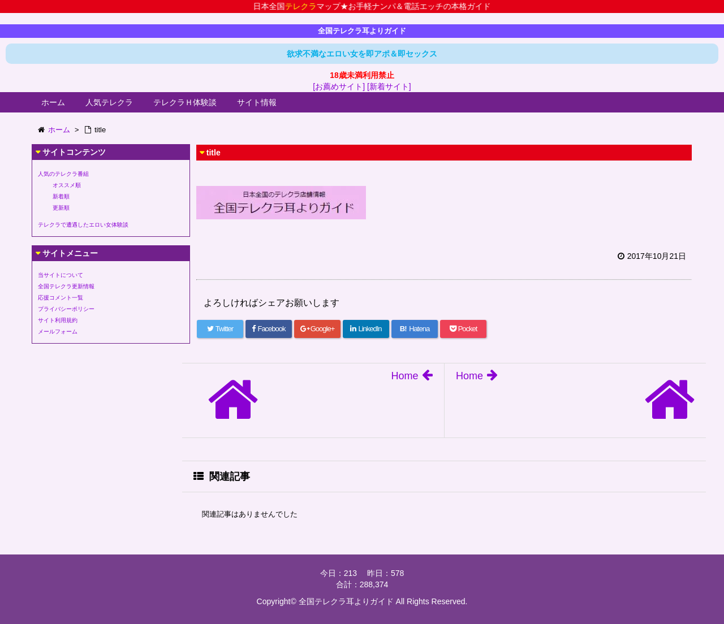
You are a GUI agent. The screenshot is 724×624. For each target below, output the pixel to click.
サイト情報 (257, 102)
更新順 (61, 208)
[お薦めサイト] (339, 86)
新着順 (61, 196)
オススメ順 (67, 185)
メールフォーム (57, 331)
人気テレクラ (109, 102)
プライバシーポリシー (66, 309)
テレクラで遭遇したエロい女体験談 (83, 225)
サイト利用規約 (57, 320)
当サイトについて (60, 275)
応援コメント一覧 (60, 297)
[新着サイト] (389, 86)
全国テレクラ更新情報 (66, 286)
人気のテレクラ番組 (63, 174)
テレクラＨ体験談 (185, 102)
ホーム (53, 102)
